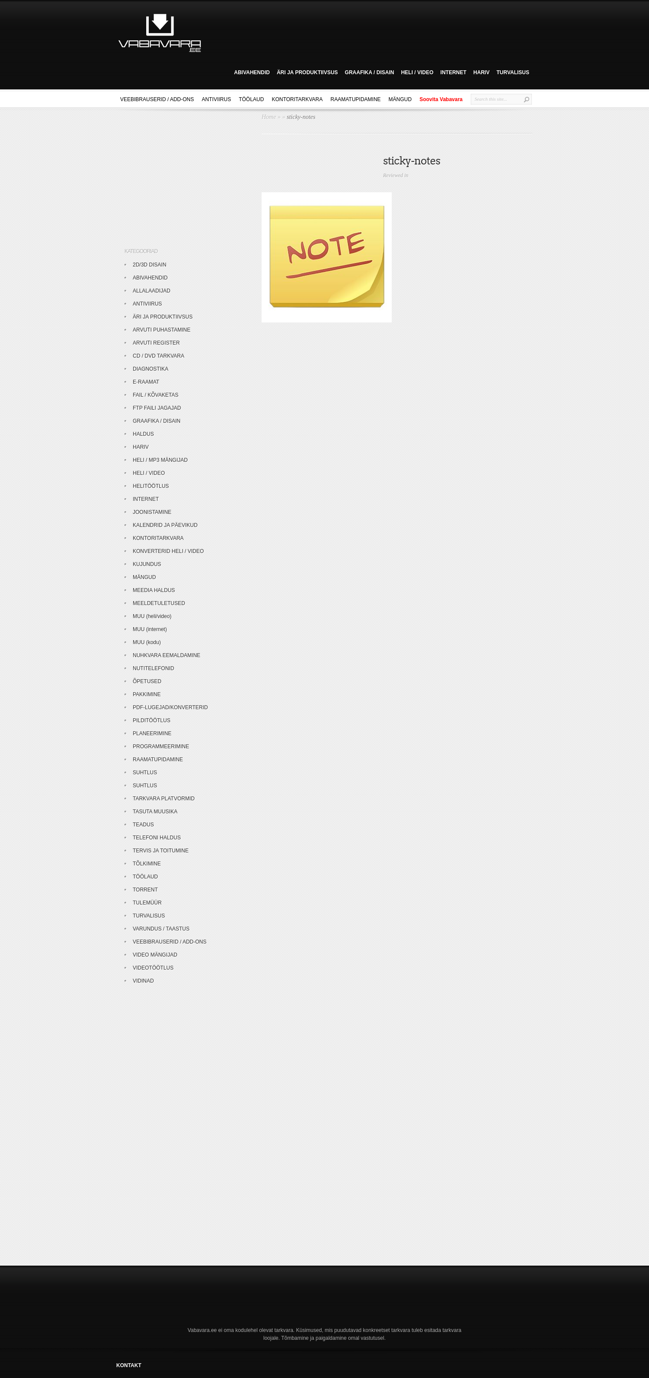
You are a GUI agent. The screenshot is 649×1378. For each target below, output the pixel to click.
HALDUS (143, 434)
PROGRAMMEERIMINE (161, 746)
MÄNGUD (400, 99)
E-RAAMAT (146, 382)
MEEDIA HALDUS (154, 590)
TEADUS (143, 825)
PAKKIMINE (147, 694)
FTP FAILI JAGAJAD (157, 408)
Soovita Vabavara (441, 99)
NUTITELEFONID (153, 668)
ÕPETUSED (147, 681)
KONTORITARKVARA (297, 99)
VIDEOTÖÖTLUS (153, 968)
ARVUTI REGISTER (156, 343)
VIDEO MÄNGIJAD (155, 955)
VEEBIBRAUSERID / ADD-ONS (157, 99)
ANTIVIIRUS (216, 99)
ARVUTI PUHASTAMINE (161, 330)
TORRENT (145, 890)
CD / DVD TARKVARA (158, 356)
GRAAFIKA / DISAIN (369, 72)
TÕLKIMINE (147, 864)
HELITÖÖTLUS (151, 486)
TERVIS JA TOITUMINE (161, 851)
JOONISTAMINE (152, 512)
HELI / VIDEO (417, 72)
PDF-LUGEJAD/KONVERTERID (170, 707)
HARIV (481, 72)
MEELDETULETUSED (159, 603)
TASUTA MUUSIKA (155, 812)
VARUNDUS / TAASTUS (161, 929)
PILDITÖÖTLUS (151, 720)
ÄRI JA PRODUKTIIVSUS (307, 72)
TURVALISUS (512, 72)
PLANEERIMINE (152, 733)
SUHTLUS (145, 773)
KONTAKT (128, 1365)
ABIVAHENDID (251, 72)
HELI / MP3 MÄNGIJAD (160, 460)
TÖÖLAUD (251, 99)
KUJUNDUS (147, 564)
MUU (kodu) (147, 642)
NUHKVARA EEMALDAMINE (166, 655)
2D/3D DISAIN (149, 265)
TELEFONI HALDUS (157, 838)
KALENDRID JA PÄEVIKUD (165, 525)
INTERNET (453, 72)
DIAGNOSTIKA (150, 369)
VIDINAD (143, 981)
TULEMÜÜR (147, 903)
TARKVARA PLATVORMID (164, 799)
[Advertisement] (370, 31)
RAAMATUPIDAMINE (356, 99)
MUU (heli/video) (152, 616)
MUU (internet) (150, 629)
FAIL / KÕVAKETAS (155, 395)
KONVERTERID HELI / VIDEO (168, 551)
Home (269, 117)
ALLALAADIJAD (151, 291)
